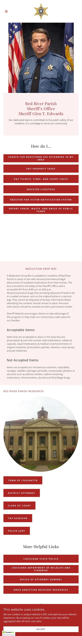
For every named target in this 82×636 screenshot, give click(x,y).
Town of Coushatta (23, 480)
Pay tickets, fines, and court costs (41, 179)
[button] (9, 11)
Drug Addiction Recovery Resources (41, 589)
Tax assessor (18, 518)
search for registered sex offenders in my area (41, 158)
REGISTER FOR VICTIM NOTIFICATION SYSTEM (41, 199)
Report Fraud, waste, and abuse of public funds (41, 210)
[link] (41, 11)
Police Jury (16, 530)
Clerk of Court (19, 505)
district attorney (21, 493)
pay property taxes (41, 168)
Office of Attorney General (41, 579)
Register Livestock (41, 189)
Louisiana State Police (41, 558)
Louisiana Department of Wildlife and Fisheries (41, 569)
